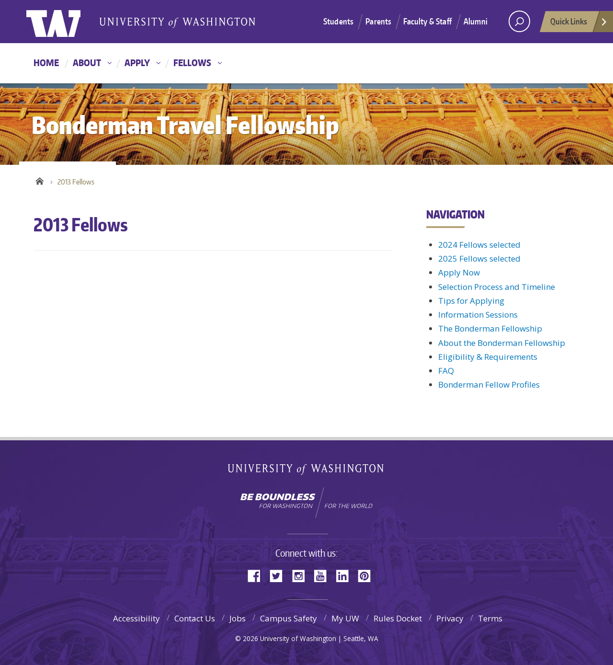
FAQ (446, 370)
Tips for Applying (471, 300)
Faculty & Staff (427, 21)
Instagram (302, 575)
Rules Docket (398, 618)
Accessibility (136, 618)
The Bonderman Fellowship (490, 328)
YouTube (324, 575)
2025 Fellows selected (479, 258)
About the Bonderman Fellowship (501, 342)
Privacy (450, 618)
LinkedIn (346, 575)
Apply (137, 63)
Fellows (192, 63)
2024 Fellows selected (479, 244)
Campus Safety (288, 618)
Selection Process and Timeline (496, 286)
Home (46, 63)
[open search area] (519, 21)
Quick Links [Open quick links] (579, 24)
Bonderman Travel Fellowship (177, 22)
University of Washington (65, 21)
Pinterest (368, 575)
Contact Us (194, 618)
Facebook (258, 575)
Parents (378, 21)
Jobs (237, 618)
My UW (345, 618)
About (87, 63)
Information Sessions (478, 314)
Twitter (280, 575)
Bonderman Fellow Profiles (489, 384)
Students (338, 21)
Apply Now (459, 272)
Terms (490, 618)
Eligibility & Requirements (487, 356)
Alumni (476, 21)
